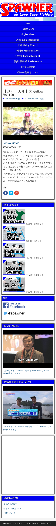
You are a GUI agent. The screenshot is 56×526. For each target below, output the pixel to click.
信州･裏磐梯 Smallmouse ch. (28, 61)
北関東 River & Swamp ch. (28, 56)
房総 (41, 99)
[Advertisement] (28, 465)
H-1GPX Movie (28, 67)
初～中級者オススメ (28, 72)
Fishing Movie (28, 29)
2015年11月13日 (13, 99)
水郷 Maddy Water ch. (28, 45)
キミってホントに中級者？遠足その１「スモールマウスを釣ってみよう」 (28, 427)
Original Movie (28, 34)
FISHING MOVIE (31, 99)
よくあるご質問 (10, 504)
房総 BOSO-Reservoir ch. (28, 39)
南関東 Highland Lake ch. (28, 50)
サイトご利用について (13, 508)
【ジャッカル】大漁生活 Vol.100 (23, 93)
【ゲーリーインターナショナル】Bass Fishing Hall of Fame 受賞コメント (28, 370)
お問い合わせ (9, 513)
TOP (28, 23)
